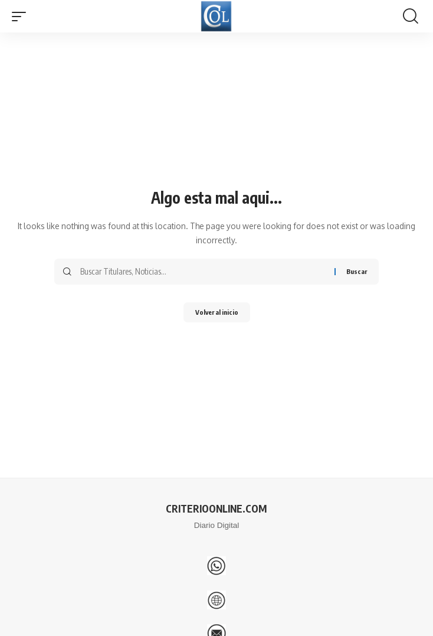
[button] (22, 16)
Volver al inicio (216, 312)
